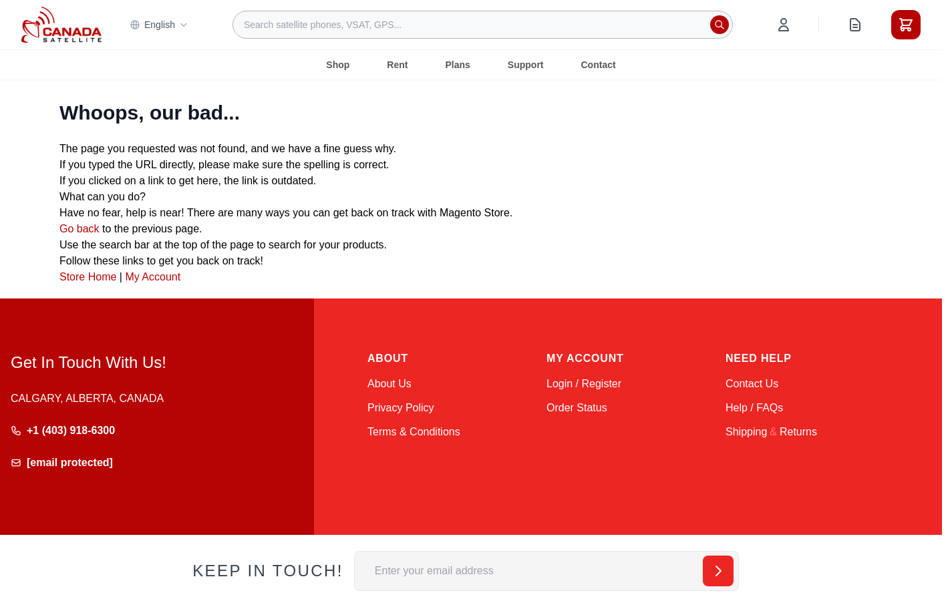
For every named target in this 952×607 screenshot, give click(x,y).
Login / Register (583, 383)
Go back (79, 228)
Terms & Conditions (413, 431)
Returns (798, 431)
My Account (152, 276)
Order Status (576, 407)
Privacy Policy (400, 407)
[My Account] (783, 24)
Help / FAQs (754, 407)
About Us (389, 383)
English (159, 24)
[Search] (719, 24)
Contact (598, 64)
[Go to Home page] (61, 25)
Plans (457, 64)
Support (526, 64)
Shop (337, 64)
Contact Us (752, 383)
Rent (397, 64)
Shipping (746, 431)
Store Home (87, 276)
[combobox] (482, 25)
